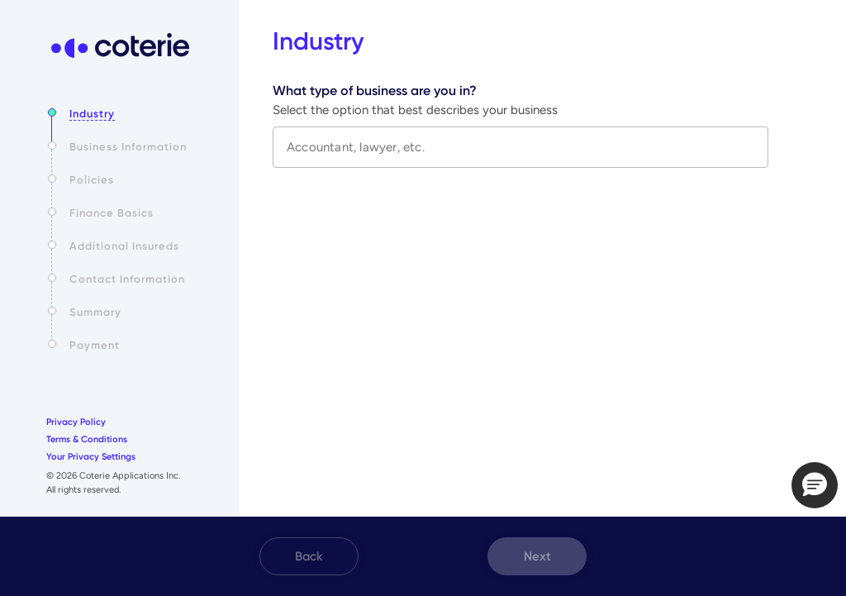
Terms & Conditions (86, 439)
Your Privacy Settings (90, 456)
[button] (814, 485)
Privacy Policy (76, 422)
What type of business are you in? (375, 90)
